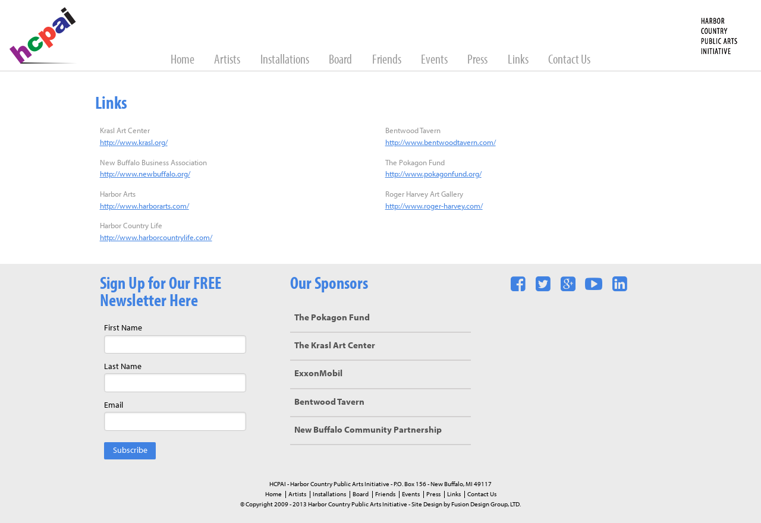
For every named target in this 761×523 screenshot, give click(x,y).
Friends (387, 60)
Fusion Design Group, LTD (485, 504)
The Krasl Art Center (334, 346)
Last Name (122, 367)
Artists (228, 60)
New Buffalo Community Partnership (368, 430)
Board (341, 60)
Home (183, 60)
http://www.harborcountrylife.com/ (156, 238)
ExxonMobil (318, 374)
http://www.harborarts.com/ (144, 206)
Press (478, 60)
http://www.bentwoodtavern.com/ (440, 143)
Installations (285, 60)
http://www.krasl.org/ (134, 143)
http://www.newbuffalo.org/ (145, 174)
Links (519, 60)
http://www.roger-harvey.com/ (434, 206)
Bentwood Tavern (329, 402)
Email (113, 405)
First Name (123, 328)
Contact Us (569, 60)
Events (435, 60)
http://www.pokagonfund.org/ (433, 174)
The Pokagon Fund (332, 318)
